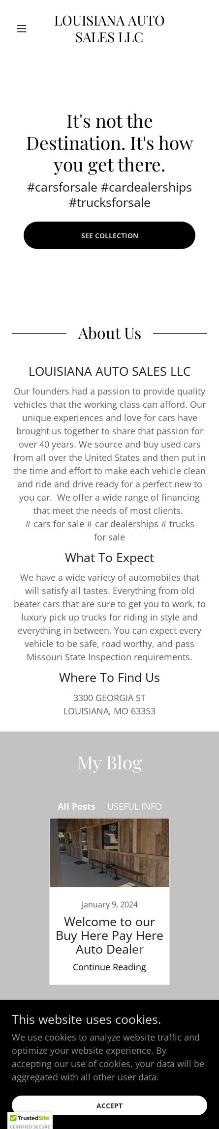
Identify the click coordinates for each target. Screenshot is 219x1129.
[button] (26, 28)
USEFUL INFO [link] (134, 806)
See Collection (109, 235)
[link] (109, 28)
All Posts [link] (76, 806)
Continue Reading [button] (109, 967)
